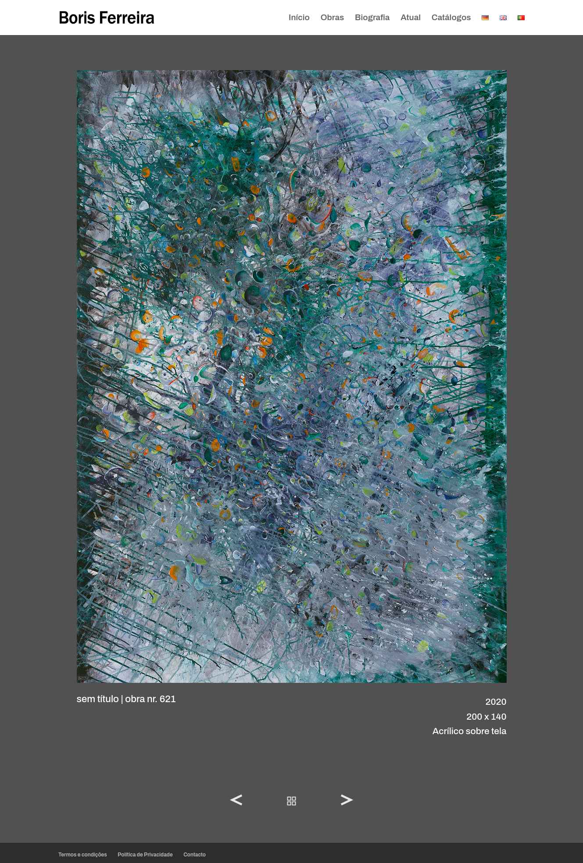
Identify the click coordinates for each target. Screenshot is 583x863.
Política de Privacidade (145, 855)
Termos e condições (82, 855)
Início (299, 18)
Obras (332, 18)
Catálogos (451, 18)
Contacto (194, 855)
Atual (411, 18)
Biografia (372, 18)
